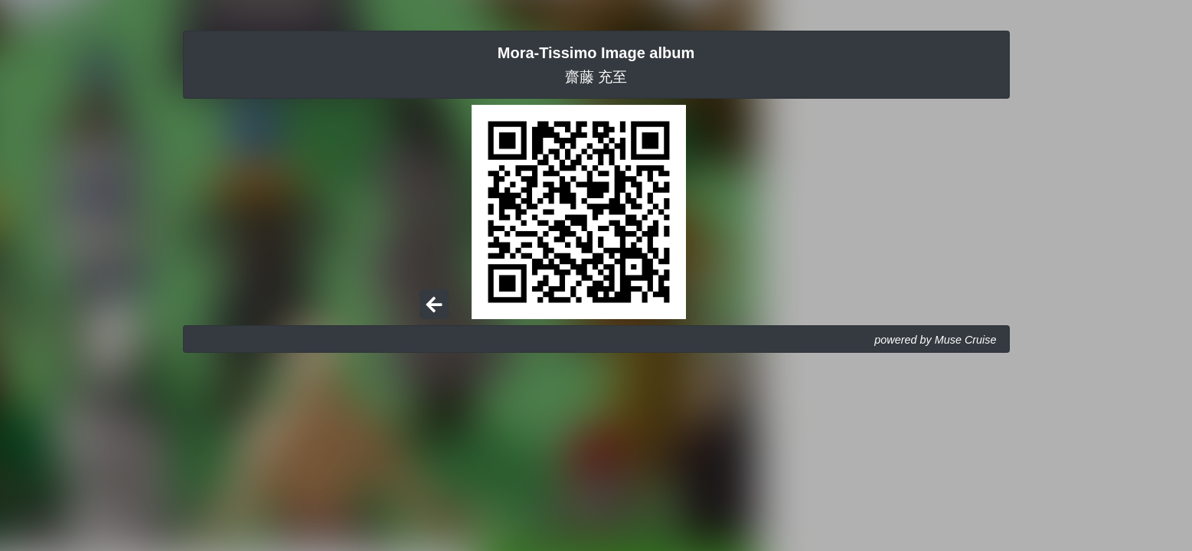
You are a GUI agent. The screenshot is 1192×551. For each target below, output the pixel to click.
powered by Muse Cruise (935, 340)
